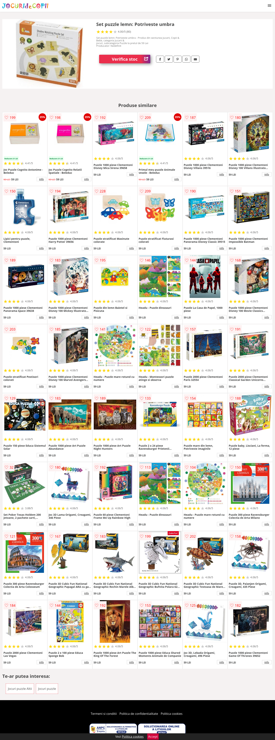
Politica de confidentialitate (139, 714)
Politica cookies (172, 714)
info (41, 179)
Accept (153, 736)
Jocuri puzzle (47, 689)
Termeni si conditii (104, 714)
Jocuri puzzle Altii (20, 689)
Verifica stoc (131, 59)
